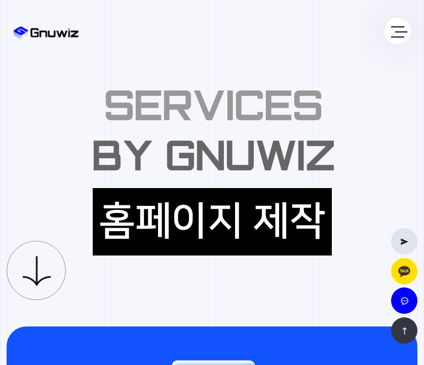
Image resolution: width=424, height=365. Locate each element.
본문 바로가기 (0, 0)
